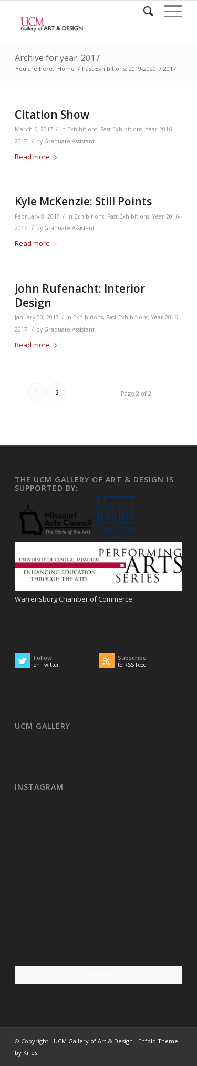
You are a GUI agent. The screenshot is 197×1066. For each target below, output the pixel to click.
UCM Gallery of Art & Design (93, 1041)
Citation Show (52, 114)
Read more (38, 156)
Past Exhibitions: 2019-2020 (119, 69)
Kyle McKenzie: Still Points (83, 201)
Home (66, 69)
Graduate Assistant (69, 141)
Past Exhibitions (121, 129)
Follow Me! (99, 974)
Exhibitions (82, 129)
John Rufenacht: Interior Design (80, 295)
